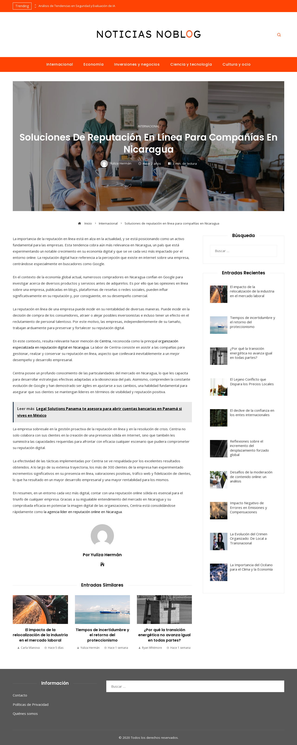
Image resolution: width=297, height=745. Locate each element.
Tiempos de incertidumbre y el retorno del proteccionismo (102, 635)
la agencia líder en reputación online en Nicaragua (83, 511)
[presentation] (35, 5)
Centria (105, 341)
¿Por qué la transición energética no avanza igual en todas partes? (164, 635)
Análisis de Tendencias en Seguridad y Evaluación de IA (77, 6)
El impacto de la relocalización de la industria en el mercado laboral (40, 635)
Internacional (148, 126)
